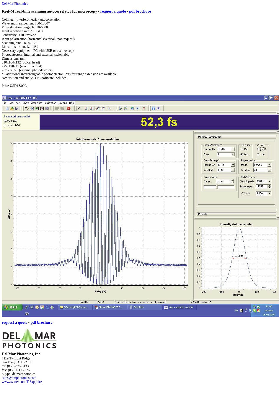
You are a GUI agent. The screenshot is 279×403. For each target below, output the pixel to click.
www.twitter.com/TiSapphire (22, 382)
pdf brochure (140, 11)
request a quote (113, 11)
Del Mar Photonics (15, 3)
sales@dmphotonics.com (19, 378)
